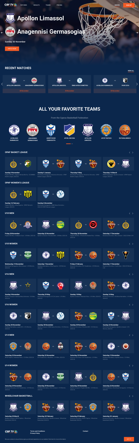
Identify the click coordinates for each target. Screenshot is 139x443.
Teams (48, 5)
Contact (85, 431)
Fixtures (23, 5)
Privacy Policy (35, 433)
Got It (129, 439)
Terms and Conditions (37, 431)
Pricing (59, 5)
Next (133, 152)
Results (37, 5)
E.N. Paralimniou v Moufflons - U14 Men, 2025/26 (51, 357)
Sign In (117, 5)
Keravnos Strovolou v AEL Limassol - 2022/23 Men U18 (118, 235)
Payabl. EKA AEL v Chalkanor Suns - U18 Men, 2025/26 (20, 235)
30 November (24, 91)
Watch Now (12, 49)
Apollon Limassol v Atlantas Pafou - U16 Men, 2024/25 (85, 296)
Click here (51, 439)
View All (131, 71)
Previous (130, 152)
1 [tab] (68, 143)
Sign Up (129, 5)
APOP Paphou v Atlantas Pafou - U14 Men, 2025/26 (19, 357)
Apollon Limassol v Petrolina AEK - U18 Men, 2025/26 (52, 235)
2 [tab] (72, 143)
